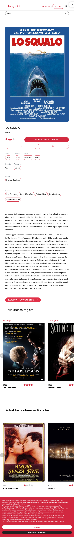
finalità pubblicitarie (14, 512)
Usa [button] (17, 157)
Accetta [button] (37, 527)
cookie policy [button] (20, 504)
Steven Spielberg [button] (13, 180)
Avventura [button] (28, 157)
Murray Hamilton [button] (13, 199)
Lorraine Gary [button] (54, 194)
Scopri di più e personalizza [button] (37, 532)
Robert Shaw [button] (41, 194)
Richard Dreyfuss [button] (26, 194)
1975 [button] (8, 157)
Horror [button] (37, 157)
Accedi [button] (58, 6)
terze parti (33, 506)
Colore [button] (17, 168)
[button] (46, 139)
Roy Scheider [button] (11, 194)
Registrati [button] (46, 6)
